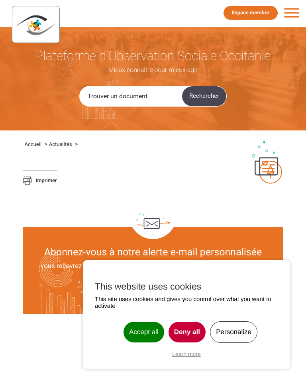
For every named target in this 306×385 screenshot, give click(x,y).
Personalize (233, 332)
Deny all (187, 332)
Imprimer (40, 181)
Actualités (60, 144)
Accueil (33, 144)
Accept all (144, 332)
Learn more (186, 354)
